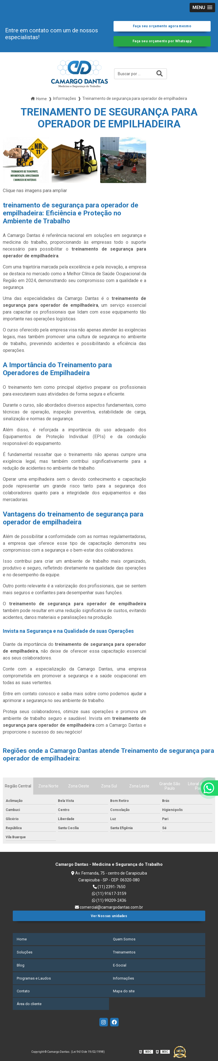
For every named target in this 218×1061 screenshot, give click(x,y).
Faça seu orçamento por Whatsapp (162, 43)
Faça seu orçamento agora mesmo (162, 27)
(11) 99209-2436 (109, 902)
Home (22, 942)
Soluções (24, 954)
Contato (23, 990)
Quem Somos (124, 942)
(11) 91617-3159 (109, 895)
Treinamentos (124, 954)
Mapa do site (124, 990)
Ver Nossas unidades (109, 918)
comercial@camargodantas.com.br (109, 909)
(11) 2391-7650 (109, 888)
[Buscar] (159, 76)
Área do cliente (29, 1003)
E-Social (119, 966)
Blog (20, 966)
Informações (123, 978)
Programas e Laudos (34, 978)
